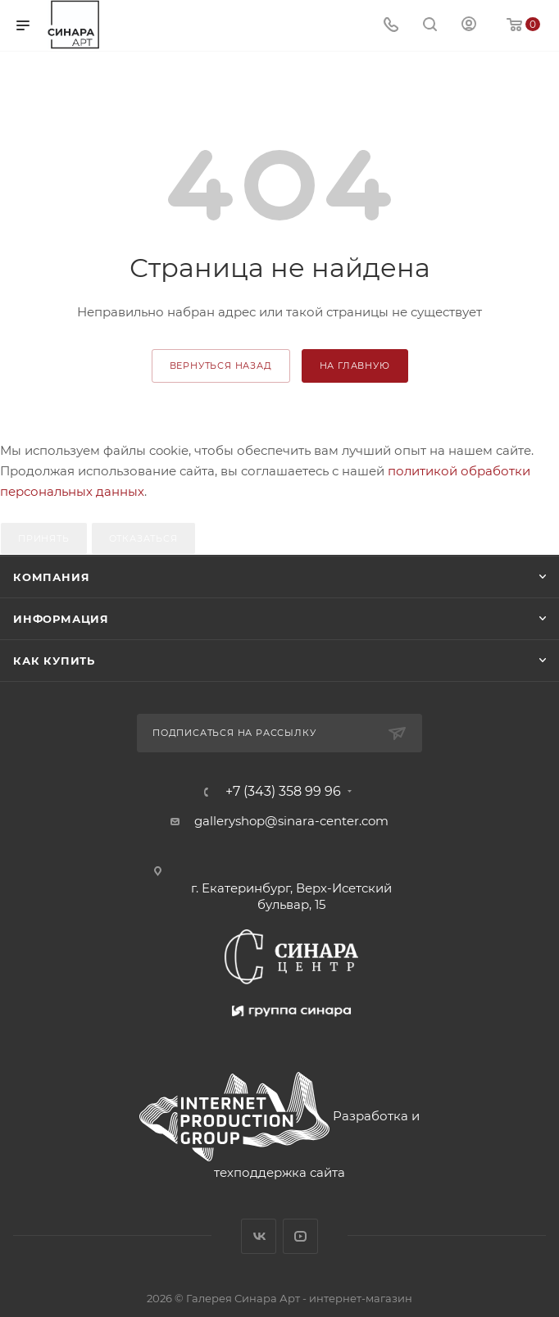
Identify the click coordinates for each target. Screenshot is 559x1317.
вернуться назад (221, 365)
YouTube (300, 1236)
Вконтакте (258, 1236)
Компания (51, 577)
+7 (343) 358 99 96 (283, 791)
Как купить (54, 660)
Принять (44, 538)
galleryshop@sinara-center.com (291, 821)
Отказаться (143, 538)
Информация (61, 618)
